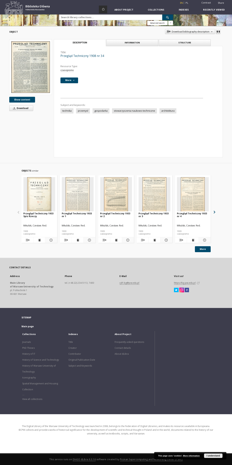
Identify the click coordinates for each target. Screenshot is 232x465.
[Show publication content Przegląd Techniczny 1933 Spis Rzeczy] (39, 240)
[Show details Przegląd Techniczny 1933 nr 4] (204, 240)
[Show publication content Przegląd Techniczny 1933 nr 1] (77, 240)
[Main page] (103, 9)
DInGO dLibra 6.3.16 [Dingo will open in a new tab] (84, 459)
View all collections (32, 399)
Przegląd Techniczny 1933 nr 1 (77, 215)
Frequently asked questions (129, 342)
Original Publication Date (81, 359)
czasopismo (67, 70)
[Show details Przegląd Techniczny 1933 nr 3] (166, 240)
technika (67, 110)
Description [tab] (80, 42)
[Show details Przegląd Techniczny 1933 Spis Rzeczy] (50, 240)
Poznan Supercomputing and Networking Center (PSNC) (151, 459)
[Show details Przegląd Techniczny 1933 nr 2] (127, 240)
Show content (22, 99)
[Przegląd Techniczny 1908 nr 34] (30, 67)
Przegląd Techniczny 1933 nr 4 (192, 215)
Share (221, 2)
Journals (26, 342)
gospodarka (101, 110)
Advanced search (157, 23)
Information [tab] (132, 42)
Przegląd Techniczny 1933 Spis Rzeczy (38, 215)
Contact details (123, 347)
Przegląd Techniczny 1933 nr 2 (115, 215)
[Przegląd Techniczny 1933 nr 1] (77, 194)
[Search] (167, 17)
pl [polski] (187, 3)
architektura (168, 110)
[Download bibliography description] (27, 240)
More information (191, 456)
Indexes (184, 9)
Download (20, 108)
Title (70, 342)
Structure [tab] (184, 42)
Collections (156, 9)
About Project (123, 9)
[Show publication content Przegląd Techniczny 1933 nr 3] (154, 240)
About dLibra (122, 353)
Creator (72, 347)
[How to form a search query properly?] (170, 23)
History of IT (28, 353)
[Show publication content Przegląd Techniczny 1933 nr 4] (193, 240)
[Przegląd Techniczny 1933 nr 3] (154, 194)
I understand (213, 455)
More (203, 249)
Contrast (206, 2)
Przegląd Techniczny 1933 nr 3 (154, 215)
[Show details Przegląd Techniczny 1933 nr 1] (89, 240)
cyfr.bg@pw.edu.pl (129, 282)
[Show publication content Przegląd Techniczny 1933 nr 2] (116, 240)
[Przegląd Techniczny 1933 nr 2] (116, 194)
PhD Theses (28, 347)
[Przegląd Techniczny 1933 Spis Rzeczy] (39, 194)
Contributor (74, 353)
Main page (28, 326)
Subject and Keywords (80, 365)
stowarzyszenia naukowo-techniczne (134, 110)
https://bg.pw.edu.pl (184, 282)
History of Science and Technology (40, 359)
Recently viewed (214, 9)
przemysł (83, 110)
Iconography (29, 377)
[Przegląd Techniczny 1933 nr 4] (193, 194)
